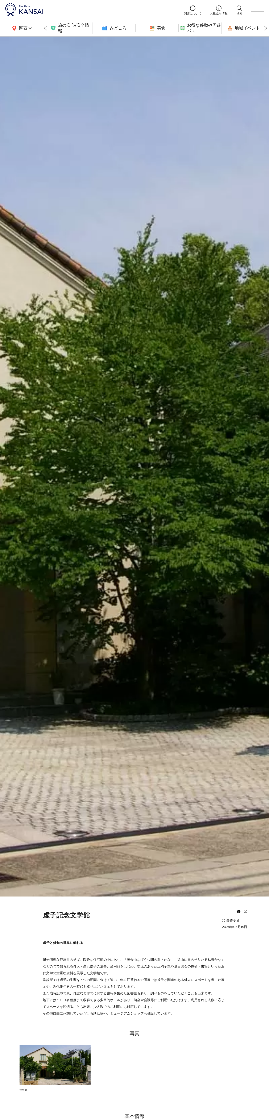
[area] (21, 28)
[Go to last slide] (45, 28)
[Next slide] (265, 28)
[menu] (257, 10)
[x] (245, 912)
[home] (90, 10)
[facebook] (238, 912)
